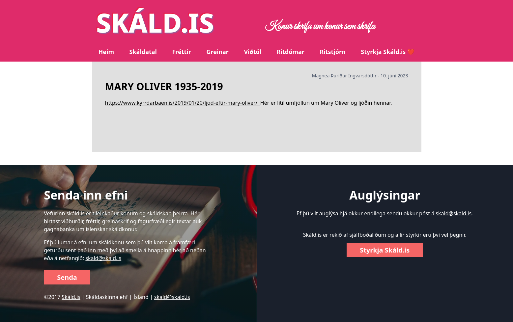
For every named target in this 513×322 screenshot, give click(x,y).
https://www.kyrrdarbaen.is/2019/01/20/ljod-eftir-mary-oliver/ (182, 102)
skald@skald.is (103, 258)
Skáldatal (143, 52)
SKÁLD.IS (155, 22)
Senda (67, 277)
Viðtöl (252, 52)
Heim (106, 52)
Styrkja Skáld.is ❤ (387, 52)
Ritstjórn (332, 52)
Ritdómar (290, 52)
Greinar (217, 52)
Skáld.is (71, 297)
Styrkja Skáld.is (385, 250)
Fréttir (181, 52)
